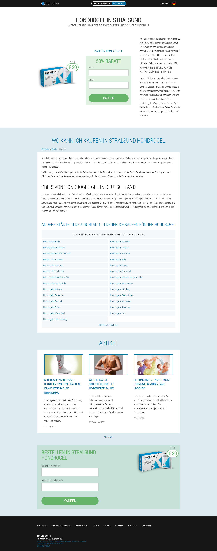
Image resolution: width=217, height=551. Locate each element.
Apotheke (119, 525)
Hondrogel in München (120, 241)
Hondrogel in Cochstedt (53, 271)
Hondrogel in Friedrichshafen (56, 277)
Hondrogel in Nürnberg (120, 289)
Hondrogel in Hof (117, 313)
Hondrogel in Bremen (119, 265)
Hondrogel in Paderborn (53, 295)
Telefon (91, 80)
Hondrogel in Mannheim (120, 301)
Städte (96, 525)
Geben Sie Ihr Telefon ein (52, 480)
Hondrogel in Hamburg (53, 265)
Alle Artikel (108, 436)
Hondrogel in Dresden (119, 247)
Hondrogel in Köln (118, 259)
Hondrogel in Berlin (51, 241)
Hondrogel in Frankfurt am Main (57, 253)
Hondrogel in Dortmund (120, 271)
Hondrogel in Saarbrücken (121, 295)
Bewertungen (82, 525)
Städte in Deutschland (108, 324)
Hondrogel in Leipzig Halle (54, 283)
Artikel (106, 525)
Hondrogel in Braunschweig (55, 319)
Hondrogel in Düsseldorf (54, 247)
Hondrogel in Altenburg (120, 307)
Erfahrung (42, 525)
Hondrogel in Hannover (53, 259)
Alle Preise (146, 525)
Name (91, 68)
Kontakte (132, 525)
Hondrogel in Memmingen (121, 283)
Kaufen (108, 98)
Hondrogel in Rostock (52, 301)
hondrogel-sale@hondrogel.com (50, 539)
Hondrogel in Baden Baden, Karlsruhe (126, 277)
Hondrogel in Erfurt (51, 307)
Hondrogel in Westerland (54, 313)
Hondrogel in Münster (52, 289)
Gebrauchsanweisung (61, 525)
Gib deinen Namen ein (50, 466)
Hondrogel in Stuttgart (120, 253)
